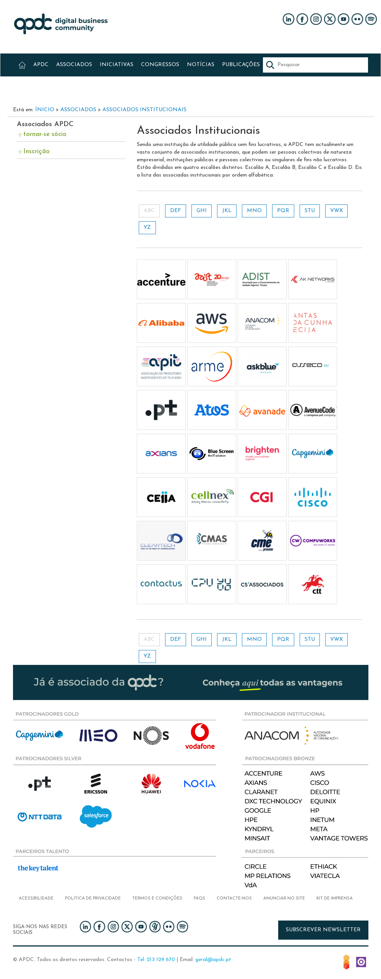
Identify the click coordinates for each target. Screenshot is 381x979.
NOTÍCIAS (200, 65)
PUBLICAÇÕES (241, 65)
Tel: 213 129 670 (156, 960)
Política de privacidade (93, 898)
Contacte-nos (234, 898)
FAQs (199, 898)
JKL (227, 211)
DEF (175, 211)
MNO (254, 211)
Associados (78, 110)
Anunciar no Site (284, 898)
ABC (149, 211)
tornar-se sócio (44, 134)
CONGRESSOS (160, 65)
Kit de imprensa (334, 898)
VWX (336, 211)
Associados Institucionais (144, 110)
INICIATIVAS (116, 65)
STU (310, 211)
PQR (283, 211)
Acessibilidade (36, 898)
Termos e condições (157, 898)
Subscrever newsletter (323, 930)
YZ (147, 227)
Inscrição (36, 151)
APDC (41, 65)
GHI (201, 211)
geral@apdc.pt (213, 960)
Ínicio (44, 110)
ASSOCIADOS (74, 65)
